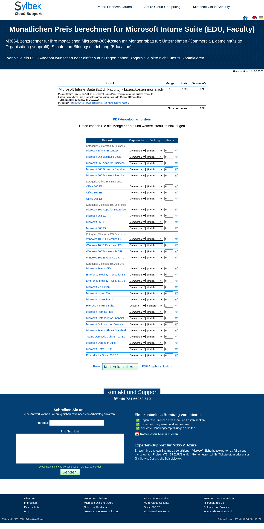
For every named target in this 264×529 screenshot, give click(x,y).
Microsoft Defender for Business (105, 324)
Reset (96, 366)
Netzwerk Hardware (96, 512)
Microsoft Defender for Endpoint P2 (107, 317)
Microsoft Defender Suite (101, 342)
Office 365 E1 (94, 186)
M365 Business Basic (157, 517)
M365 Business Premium (219, 504)
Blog (27, 517)
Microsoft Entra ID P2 (99, 348)
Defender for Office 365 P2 (102, 355)
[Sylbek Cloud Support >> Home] (27, 13)
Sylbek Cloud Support (35, 525)
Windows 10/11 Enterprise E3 (103, 238)
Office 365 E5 (94, 198)
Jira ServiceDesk (145, 458)
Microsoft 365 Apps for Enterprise (106, 209)
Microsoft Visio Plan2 (98, 286)
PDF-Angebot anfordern (132, 119)
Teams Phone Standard (218, 517)
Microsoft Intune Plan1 (99, 293)
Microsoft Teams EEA (99, 268)
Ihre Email (70, 422)
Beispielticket (173, 458)
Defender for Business (217, 512)
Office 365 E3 (94, 192)
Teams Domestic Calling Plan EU (106, 336)
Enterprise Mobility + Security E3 (105, 274)
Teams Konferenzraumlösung (101, 517)
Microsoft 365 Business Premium (105, 175)
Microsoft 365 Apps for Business (105, 162)
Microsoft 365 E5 (96, 221)
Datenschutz (31, 512)
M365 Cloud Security (156, 508)
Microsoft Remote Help (99, 311)
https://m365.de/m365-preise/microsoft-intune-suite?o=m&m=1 (100, 103)
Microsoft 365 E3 (96, 215)
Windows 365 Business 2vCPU (104, 251)
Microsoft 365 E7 (96, 228)
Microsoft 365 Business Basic (103, 156)
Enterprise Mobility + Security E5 (105, 280)
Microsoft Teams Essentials (102, 150)
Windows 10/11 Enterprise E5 (103, 245)
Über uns (29, 504)
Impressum (30, 508)
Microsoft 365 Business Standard (106, 169)
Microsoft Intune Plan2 (99, 299)
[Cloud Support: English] (254, 18)
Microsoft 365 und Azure (98, 508)
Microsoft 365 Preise (156, 504)
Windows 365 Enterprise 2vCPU (105, 257)
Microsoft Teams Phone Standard (106, 330)
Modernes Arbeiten (95, 504)
